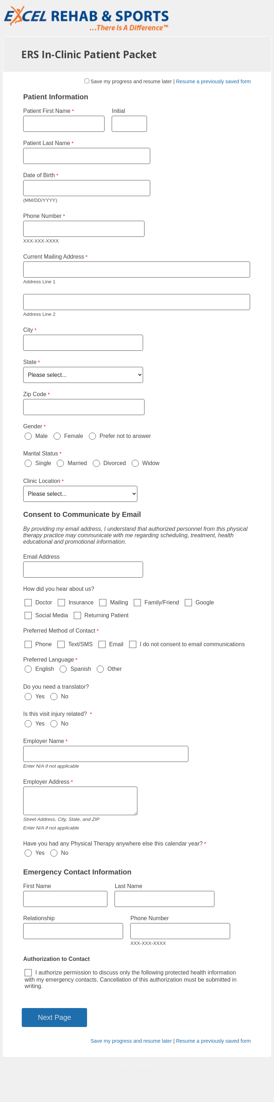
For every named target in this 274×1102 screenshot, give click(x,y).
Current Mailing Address (53, 257)
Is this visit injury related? (55, 714)
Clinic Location (41, 481)
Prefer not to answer (125, 436)
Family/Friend (161, 602)
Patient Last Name (46, 143)
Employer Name (43, 741)
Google (205, 602)
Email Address (41, 557)
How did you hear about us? (58, 589)
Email (116, 644)
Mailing (119, 602)
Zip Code (34, 394)
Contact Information (137, 1070)
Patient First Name (46, 111)
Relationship (39, 918)
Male (41, 436)
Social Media (51, 615)
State (29, 362)
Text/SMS (80, 644)
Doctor (43, 602)
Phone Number (42, 216)
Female (73, 436)
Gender (32, 426)
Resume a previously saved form (213, 81)
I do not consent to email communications (192, 644)
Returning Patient (107, 615)
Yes (40, 696)
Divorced (114, 463)
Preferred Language (48, 660)
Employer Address (46, 782)
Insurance (80, 602)
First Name (37, 886)
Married (77, 463)
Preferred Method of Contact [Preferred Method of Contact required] (59, 631)
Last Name (128, 886)
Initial (119, 111)
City (28, 330)
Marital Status (40, 453)
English (44, 669)
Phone (43, 644)
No (64, 696)
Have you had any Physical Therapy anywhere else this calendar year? (113, 844)
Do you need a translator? (56, 687)
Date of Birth (39, 175)
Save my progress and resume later (131, 81)
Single (43, 463)
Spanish (80, 669)
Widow (150, 463)
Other (114, 669)
